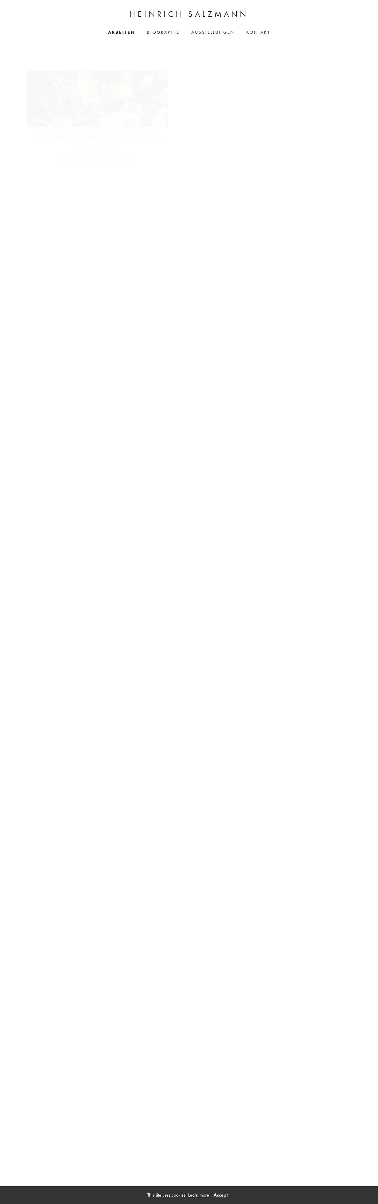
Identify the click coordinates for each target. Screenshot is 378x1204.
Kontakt (258, 32)
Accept (221, 1195)
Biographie (163, 32)
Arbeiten (121, 32)
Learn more (198, 1195)
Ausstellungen (212, 32)
